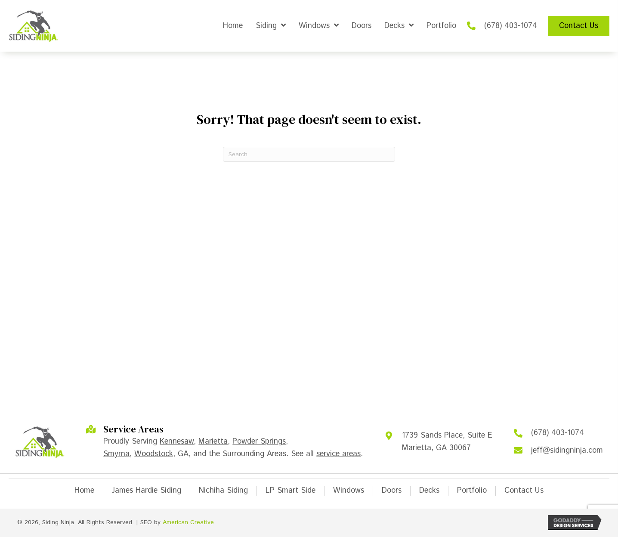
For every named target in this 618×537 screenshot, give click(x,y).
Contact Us (524, 491)
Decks (429, 491)
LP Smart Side (290, 491)
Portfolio (472, 491)
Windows (348, 491)
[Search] (309, 154)
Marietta (213, 441)
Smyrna (116, 454)
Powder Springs (259, 441)
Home (84, 491)
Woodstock (153, 454)
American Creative (188, 522)
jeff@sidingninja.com (567, 450)
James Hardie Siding (146, 491)
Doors (392, 491)
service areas (338, 454)
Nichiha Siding (223, 491)
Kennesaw (177, 441)
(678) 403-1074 (510, 25)
